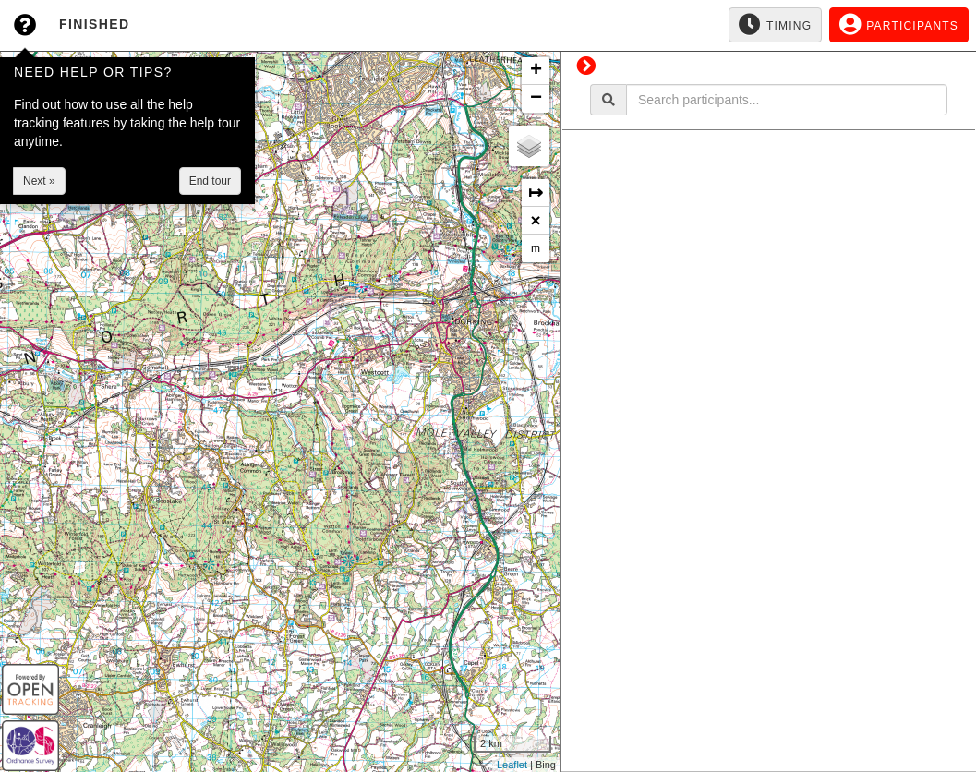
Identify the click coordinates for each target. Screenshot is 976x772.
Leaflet (512, 764)
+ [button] (536, 71)
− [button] (536, 99)
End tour (210, 181)
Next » (39, 181)
